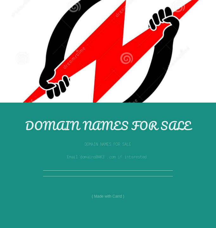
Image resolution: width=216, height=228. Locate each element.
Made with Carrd (108, 196)
